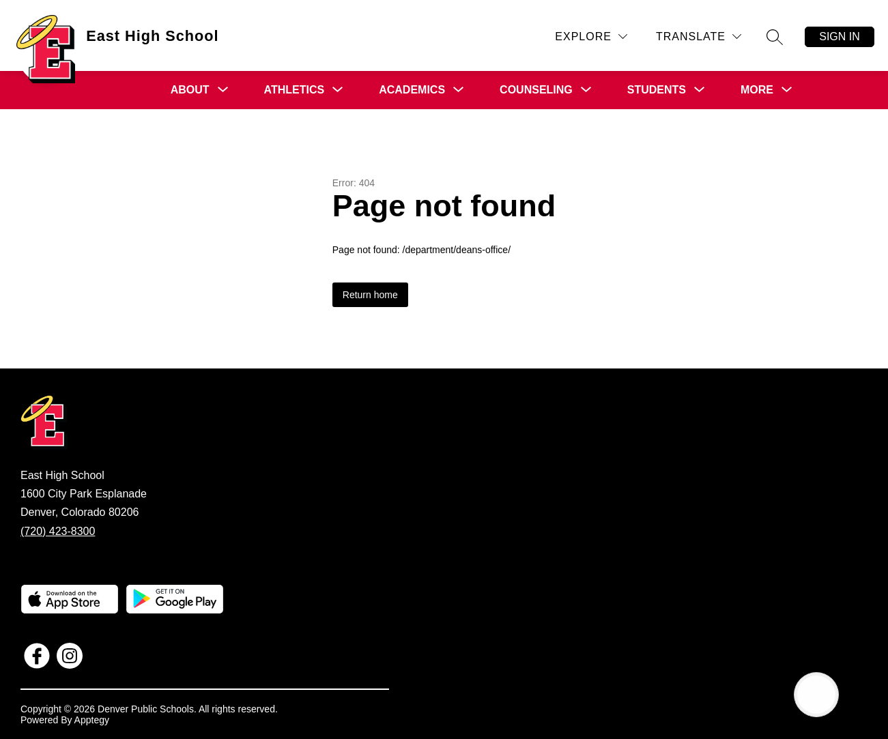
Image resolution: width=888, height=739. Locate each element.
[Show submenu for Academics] (412, 90)
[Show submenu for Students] (656, 90)
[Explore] (591, 36)
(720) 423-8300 (57, 531)
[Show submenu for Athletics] (294, 90)
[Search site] (775, 37)
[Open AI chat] (816, 695)
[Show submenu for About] (190, 90)
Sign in (839, 36)
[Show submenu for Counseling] (536, 90)
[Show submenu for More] (757, 90)
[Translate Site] (699, 36)
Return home (370, 294)
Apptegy (91, 719)
